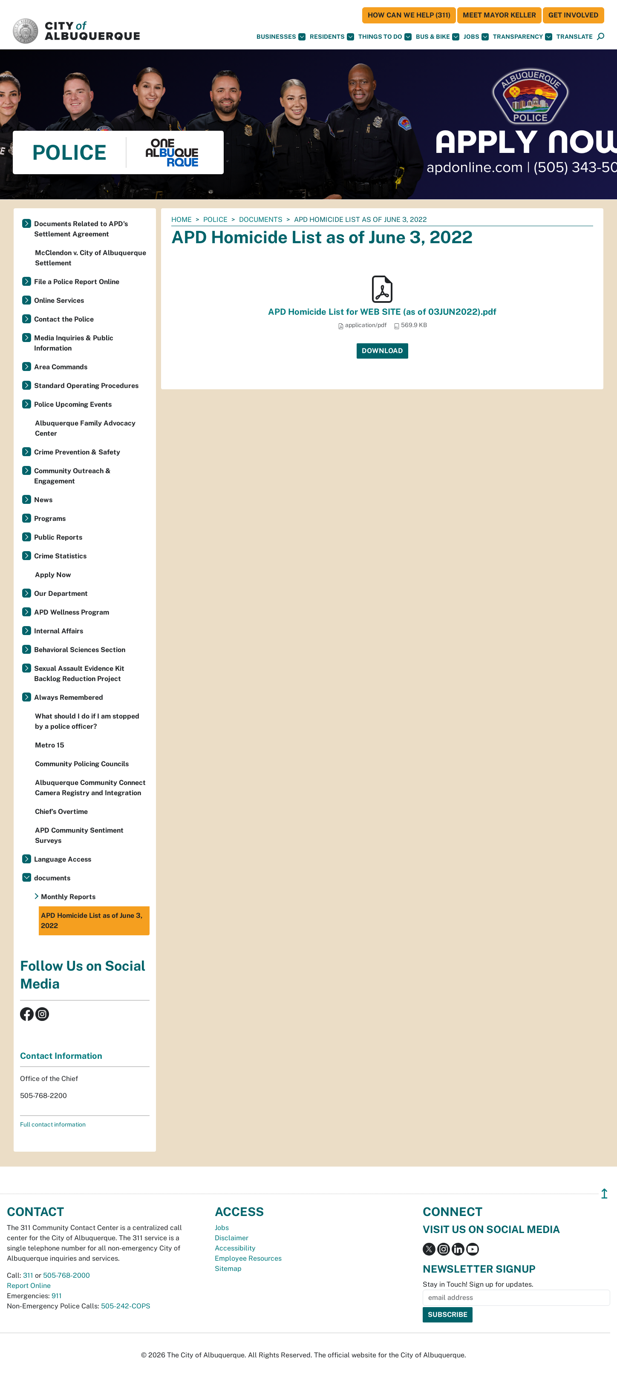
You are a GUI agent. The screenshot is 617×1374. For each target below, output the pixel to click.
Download (382, 351)
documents (261, 220)
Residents (332, 36)
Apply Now (53, 575)
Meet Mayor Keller (499, 15)
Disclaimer (231, 1238)
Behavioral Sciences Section (79, 650)
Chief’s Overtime (61, 812)
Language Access (62, 859)
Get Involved (573, 15)
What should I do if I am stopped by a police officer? (87, 721)
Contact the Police (64, 319)
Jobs (476, 36)
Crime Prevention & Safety (77, 452)
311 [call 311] (28, 1275)
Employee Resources (248, 1258)
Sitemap (228, 1269)
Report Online (29, 1286)
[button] (574, 37)
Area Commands (60, 367)
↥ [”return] (604, 1194)
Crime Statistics (60, 556)
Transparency (522, 36)
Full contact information (53, 1124)
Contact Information (61, 1056)
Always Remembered (68, 697)
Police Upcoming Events (73, 404)
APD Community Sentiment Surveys (79, 835)
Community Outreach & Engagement (72, 476)
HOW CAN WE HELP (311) (409, 15)
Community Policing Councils (82, 764)
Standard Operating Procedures (86, 386)
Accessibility (235, 1248)
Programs (50, 519)
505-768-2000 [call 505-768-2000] (66, 1275)
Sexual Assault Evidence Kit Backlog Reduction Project (79, 673)
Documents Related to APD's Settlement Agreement (81, 229)
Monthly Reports (68, 897)
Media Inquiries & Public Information (73, 343)
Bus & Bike (437, 36)
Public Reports (58, 537)
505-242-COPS (125, 1306)
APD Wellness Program (71, 612)
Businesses (281, 36)
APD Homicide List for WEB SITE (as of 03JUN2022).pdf (382, 312)
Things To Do (385, 36)
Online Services (59, 300)
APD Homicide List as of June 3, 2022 (91, 920)
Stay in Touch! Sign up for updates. (478, 1284)
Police (215, 220)
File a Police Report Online (76, 282)
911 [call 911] (57, 1296)
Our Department (61, 593)
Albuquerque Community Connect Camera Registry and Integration (90, 788)
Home (181, 220)
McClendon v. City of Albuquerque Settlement (90, 258)
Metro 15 (49, 745)
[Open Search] (600, 37)
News (43, 500)
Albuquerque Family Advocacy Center (85, 428)
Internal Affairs (58, 631)
